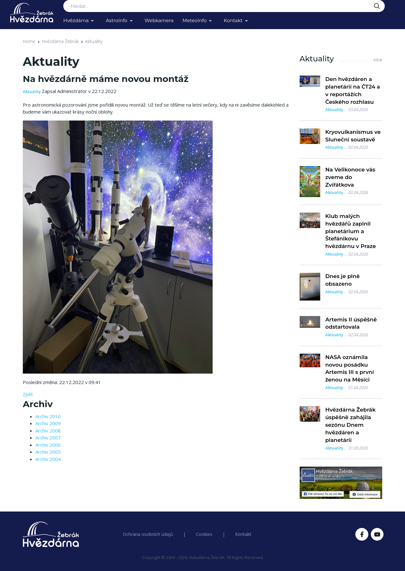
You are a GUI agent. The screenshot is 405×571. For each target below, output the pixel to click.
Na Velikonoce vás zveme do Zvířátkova (350, 177)
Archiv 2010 (48, 416)
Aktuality (94, 41)
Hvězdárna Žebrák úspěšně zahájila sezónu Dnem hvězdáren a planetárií (350, 425)
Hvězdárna (76, 20)
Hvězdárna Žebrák (60, 41)
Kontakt (233, 20)
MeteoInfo (195, 20)
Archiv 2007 (48, 437)
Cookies (204, 534)
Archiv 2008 (48, 430)
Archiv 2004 (48, 459)
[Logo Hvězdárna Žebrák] (31, 12)
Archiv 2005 (48, 452)
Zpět (28, 394)
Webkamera (159, 20)
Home (29, 41)
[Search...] (224, 6)
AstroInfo (116, 20)
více (377, 60)
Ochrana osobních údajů (148, 534)
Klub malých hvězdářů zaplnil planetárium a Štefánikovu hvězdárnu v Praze (350, 231)
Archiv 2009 (48, 423)
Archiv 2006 (48, 445)
